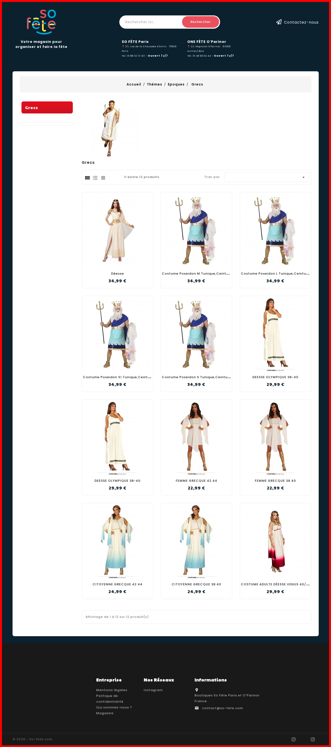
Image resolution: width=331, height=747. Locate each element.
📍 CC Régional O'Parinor (204, 46)
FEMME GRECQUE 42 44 (196, 480)
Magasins (105, 713)
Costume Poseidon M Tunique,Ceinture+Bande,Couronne (213, 273)
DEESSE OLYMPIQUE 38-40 (275, 377)
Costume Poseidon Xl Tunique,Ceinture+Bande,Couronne (134, 377)
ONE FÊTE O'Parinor (206, 41)
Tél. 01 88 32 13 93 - (135, 55)
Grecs (31, 174)
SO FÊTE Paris (135, 41)
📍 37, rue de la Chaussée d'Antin (144, 46)
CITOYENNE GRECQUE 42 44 (117, 584)
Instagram (153, 690)
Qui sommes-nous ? (114, 707)
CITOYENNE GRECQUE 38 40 (196, 584)
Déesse (117, 273)
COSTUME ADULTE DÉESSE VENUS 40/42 (276, 584)
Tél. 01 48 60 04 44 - (200, 55)
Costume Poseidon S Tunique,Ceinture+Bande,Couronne (212, 377)
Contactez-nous (301, 22)
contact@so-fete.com (222, 708)
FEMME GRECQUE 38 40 (275, 480)
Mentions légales (111, 690)
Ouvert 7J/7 (158, 56)
